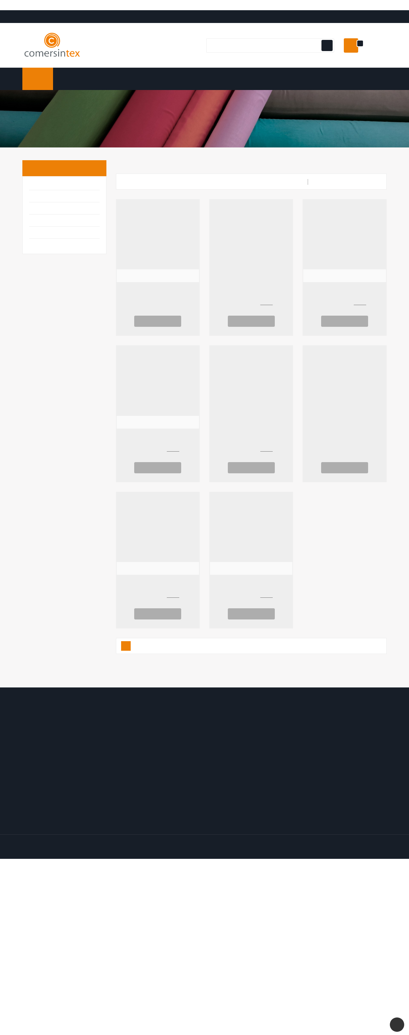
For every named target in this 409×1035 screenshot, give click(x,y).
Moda (37, 248)
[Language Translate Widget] (38, 14)
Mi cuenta (131, 737)
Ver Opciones (158, 336)
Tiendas (311, 802)
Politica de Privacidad (327, 772)
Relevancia (367, 197)
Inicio (40, 183)
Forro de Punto (345, 307)
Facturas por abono (137, 772)
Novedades (221, 762)
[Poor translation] (23, 939)
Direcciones (129, 782)
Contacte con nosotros (329, 782)
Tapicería (43, 260)
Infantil (41, 236)
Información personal (140, 751)
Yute (251, 307)
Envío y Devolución (324, 751)
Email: (72, 790)
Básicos (41, 200)
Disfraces (43, 212)
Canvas (251, 600)
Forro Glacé (158, 454)
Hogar (39, 224)
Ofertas (218, 751)
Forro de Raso (157, 600)
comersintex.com (70, 895)
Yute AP (251, 454)
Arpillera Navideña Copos (158, 307)
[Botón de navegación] (326, 60)
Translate (49, 22)
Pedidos (124, 762)
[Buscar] (269, 60)
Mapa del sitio (318, 792)
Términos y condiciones (330, 762)
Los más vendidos (228, 772)
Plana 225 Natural (345, 454)
